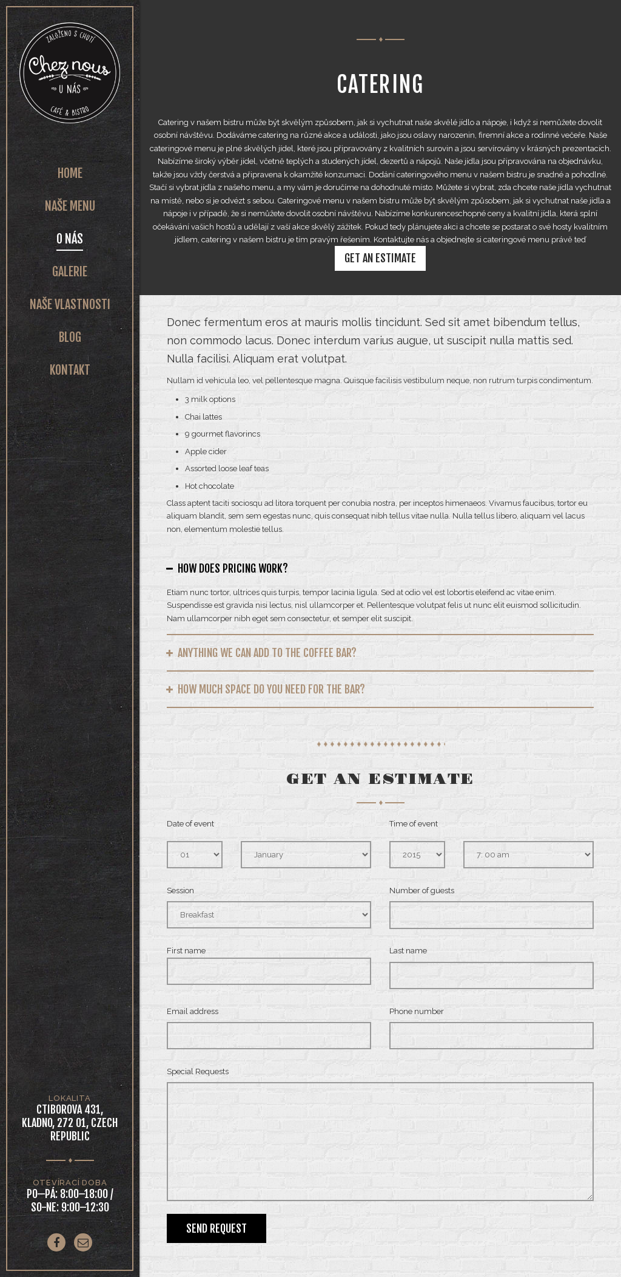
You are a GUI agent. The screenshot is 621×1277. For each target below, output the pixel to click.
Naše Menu (70, 206)
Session (180, 890)
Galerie (69, 271)
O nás (69, 239)
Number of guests (421, 890)
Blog (70, 337)
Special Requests (198, 1071)
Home (70, 173)
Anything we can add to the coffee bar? (267, 652)
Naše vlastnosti (70, 304)
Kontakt (70, 370)
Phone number (416, 1011)
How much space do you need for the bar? (271, 689)
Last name (408, 950)
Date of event (190, 823)
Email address (192, 1011)
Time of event (413, 823)
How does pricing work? (233, 568)
